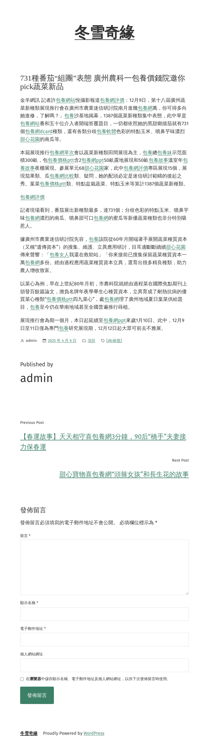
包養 (69, 116)
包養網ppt (92, 160)
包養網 (145, 108)
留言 (25, 536)
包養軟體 (106, 131)
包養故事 (158, 160)
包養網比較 (62, 176)
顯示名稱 (29, 603)
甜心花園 (30, 139)
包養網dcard (39, 131)
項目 (91, 340)
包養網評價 (112, 100)
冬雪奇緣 (104, 33)
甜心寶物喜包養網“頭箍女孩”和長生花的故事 (124, 474)
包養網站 (65, 100)
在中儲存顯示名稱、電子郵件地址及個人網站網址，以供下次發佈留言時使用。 (98, 679)
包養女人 (59, 255)
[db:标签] (114, 340)
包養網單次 (62, 153)
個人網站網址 (31, 654)
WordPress (94, 733)
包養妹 (164, 153)
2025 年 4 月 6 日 (62, 340)
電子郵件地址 (33, 628)
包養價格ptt (61, 160)
